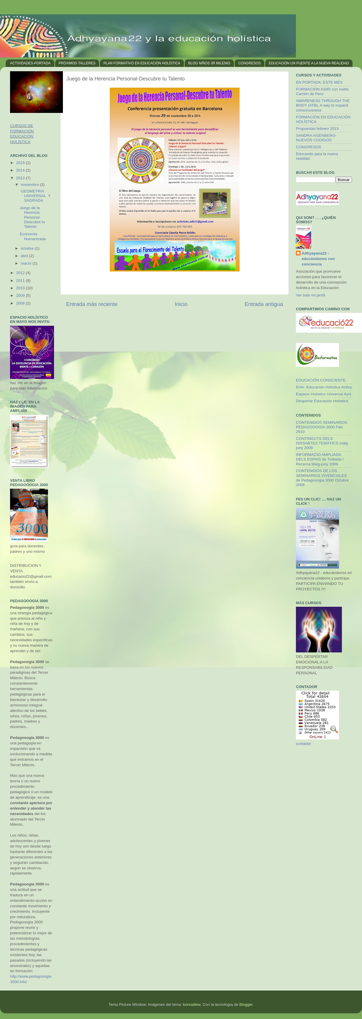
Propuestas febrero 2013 (317, 128)
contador (303, 743)
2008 (21, 303)
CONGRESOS (249, 63)
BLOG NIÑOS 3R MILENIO (209, 63)
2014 (21, 170)
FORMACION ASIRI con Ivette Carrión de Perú (322, 91)
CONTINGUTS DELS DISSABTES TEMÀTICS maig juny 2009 (322, 443)
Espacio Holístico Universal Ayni (323, 394)
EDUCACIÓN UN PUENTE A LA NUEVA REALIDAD (309, 63)
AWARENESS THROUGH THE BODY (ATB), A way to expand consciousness (323, 105)
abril (25, 256)
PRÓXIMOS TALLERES (77, 63)
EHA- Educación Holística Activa (324, 387)
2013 (21, 178)
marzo (26, 263)
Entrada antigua (264, 304)
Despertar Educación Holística (322, 401)
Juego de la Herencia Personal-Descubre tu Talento (32, 217)
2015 (21, 163)
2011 (21, 280)
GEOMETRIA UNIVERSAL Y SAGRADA (35, 196)
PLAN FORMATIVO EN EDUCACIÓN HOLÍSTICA (141, 63)
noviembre (30, 184)
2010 (21, 288)
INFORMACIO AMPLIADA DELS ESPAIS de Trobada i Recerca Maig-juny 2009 (320, 459)
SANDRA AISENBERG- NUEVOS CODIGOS (316, 137)
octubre (28, 248)
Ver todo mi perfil (310, 295)
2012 (21, 273)
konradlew (192, 1004)
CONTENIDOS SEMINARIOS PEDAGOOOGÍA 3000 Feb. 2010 (321, 427)
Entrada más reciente (92, 304)
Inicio (181, 304)
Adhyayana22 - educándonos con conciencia (318, 258)
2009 (21, 295)
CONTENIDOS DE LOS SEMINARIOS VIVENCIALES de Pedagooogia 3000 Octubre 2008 (322, 478)
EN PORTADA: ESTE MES (319, 82)
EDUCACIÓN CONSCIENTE (321, 380)
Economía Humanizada (33, 236)
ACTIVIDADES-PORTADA (30, 63)
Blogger (246, 1004)
